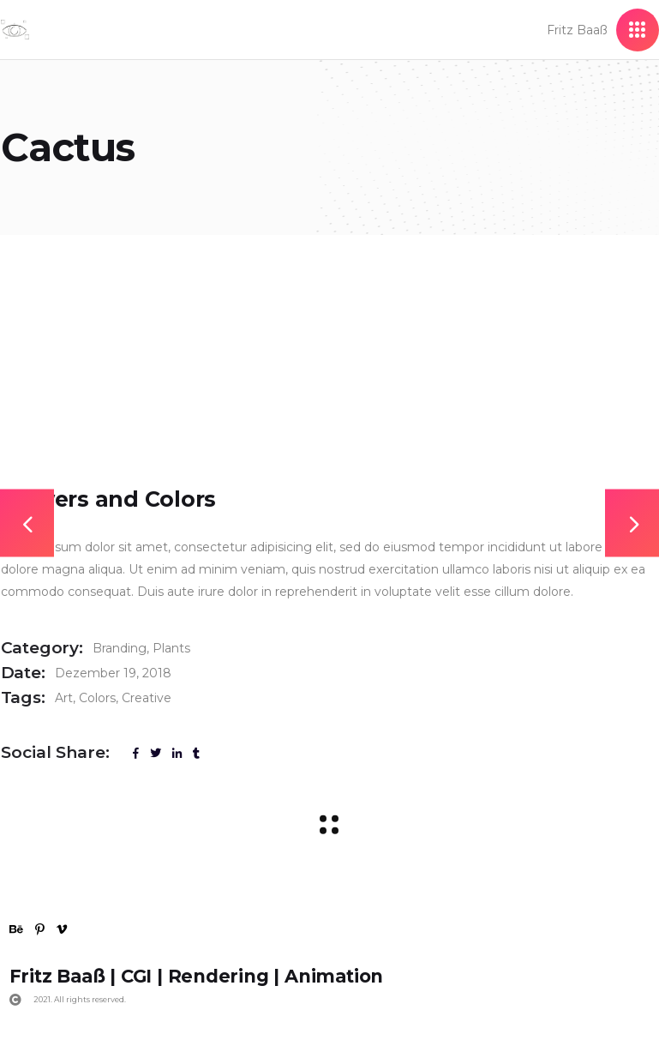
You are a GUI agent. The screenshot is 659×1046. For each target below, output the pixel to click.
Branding (120, 648)
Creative (146, 698)
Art (64, 698)
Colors (97, 698)
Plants (171, 648)
